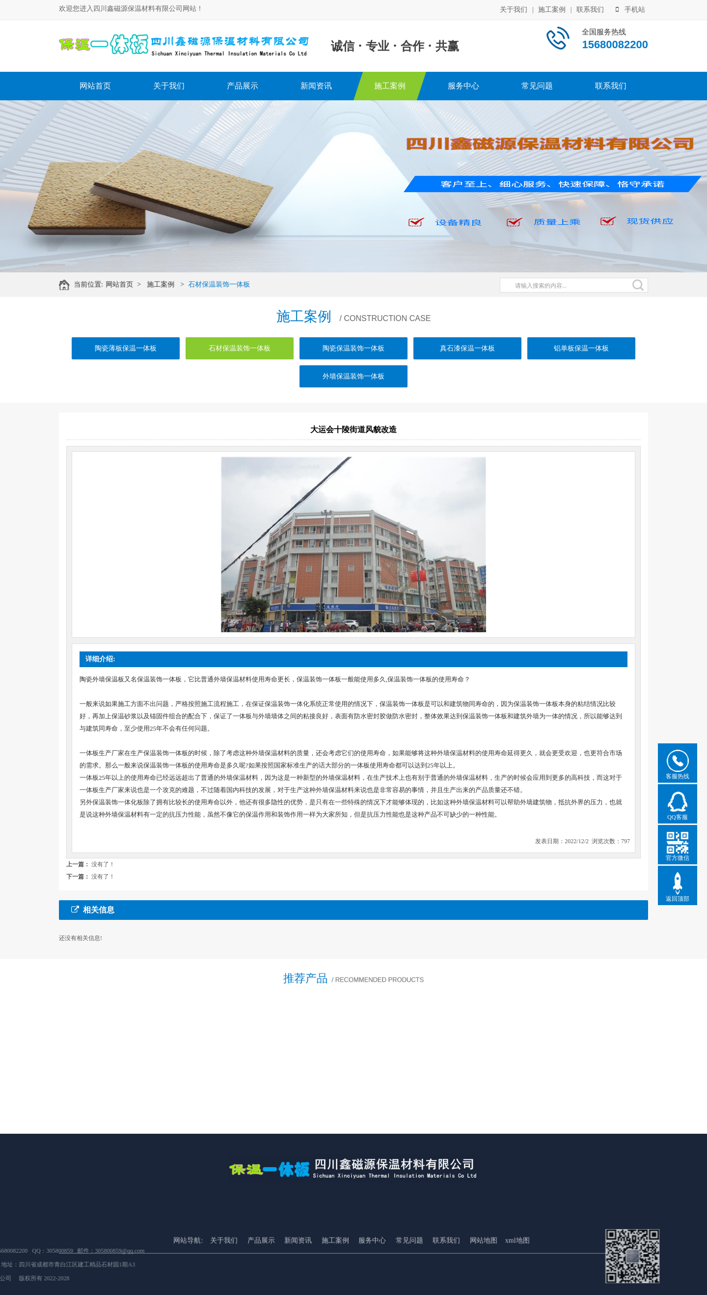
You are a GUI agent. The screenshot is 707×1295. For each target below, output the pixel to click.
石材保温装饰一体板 (229, 284)
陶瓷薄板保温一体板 (126, 363)
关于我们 (513, 8)
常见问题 (537, 86)
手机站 (630, 8)
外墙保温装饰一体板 (353, 391)
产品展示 (242, 86)
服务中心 (463, 86)
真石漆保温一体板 (467, 363)
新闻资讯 (316, 86)
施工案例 (552, 8)
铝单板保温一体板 (581, 363)
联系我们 (590, 8)
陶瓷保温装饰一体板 (353, 363)
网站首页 (95, 86)
